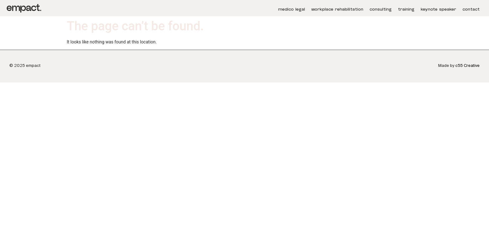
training (406, 9)
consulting (381, 9)
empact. (23, 8)
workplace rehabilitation (337, 9)
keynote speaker (438, 9)
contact (471, 9)
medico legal (291, 9)
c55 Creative (467, 65)
